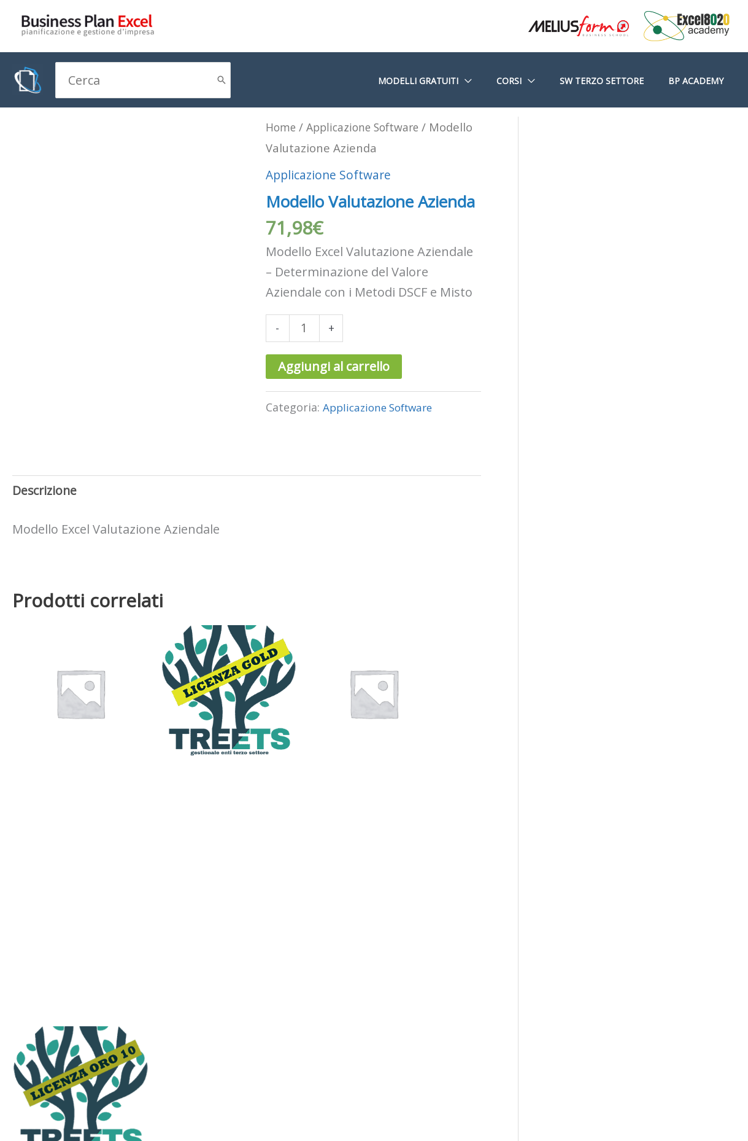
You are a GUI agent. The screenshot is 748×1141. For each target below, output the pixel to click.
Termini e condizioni (380, 1078)
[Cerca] (221, 80)
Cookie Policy (80, 1078)
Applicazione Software (330, 194)
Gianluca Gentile (710, 1118)
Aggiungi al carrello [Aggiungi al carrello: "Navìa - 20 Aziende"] (318, 908)
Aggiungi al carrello (334, 387)
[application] (491, 81)
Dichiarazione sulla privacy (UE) (219, 1078)
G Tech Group (641, 1118)
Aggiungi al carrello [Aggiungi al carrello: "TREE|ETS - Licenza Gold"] (198, 908)
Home (282, 126)
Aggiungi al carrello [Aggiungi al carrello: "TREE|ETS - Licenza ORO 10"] (438, 924)
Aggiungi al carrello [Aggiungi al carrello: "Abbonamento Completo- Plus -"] (78, 924)
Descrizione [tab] (45, 513)
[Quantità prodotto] (305, 348)
